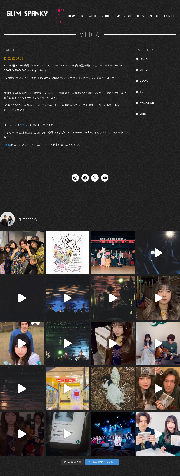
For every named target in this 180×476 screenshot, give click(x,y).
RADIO (144, 58)
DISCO (98, 454)
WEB (143, 113)
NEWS (72, 16)
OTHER (144, 69)
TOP (38, 454)
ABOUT (93, 16)
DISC (117, 16)
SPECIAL (153, 16)
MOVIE (128, 16)
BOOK (144, 80)
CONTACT (168, 16)
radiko (7, 144)
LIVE (83, 16)
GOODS (140, 16)
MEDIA (106, 16)
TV (141, 91)
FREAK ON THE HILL (60, 16)
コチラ (23, 125)
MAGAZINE (147, 102)
